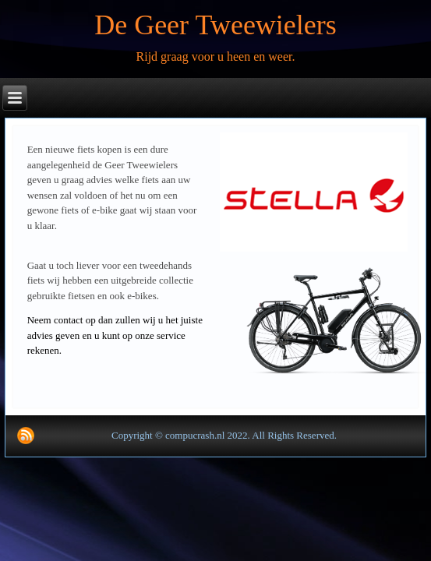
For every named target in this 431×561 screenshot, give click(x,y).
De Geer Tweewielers (215, 25)
